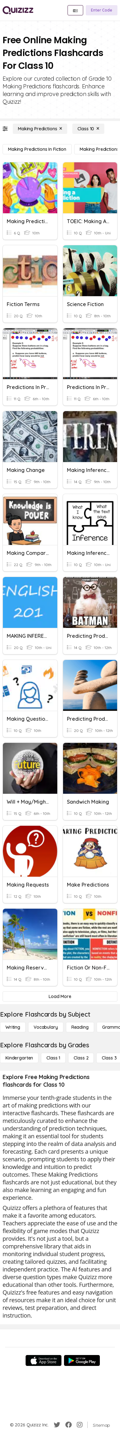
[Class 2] (81, 1058)
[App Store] (43, 1360)
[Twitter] (57, 1425)
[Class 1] (53, 1058)
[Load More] (60, 996)
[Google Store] (82, 1360)
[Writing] (13, 1027)
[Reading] (80, 1027)
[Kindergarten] (19, 1058)
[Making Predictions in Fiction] (37, 149)
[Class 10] (88, 129)
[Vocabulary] (45, 1027)
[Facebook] (68, 1425)
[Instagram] (80, 1425)
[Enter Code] (101, 10)
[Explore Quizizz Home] (18, 10)
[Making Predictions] (40, 129)
